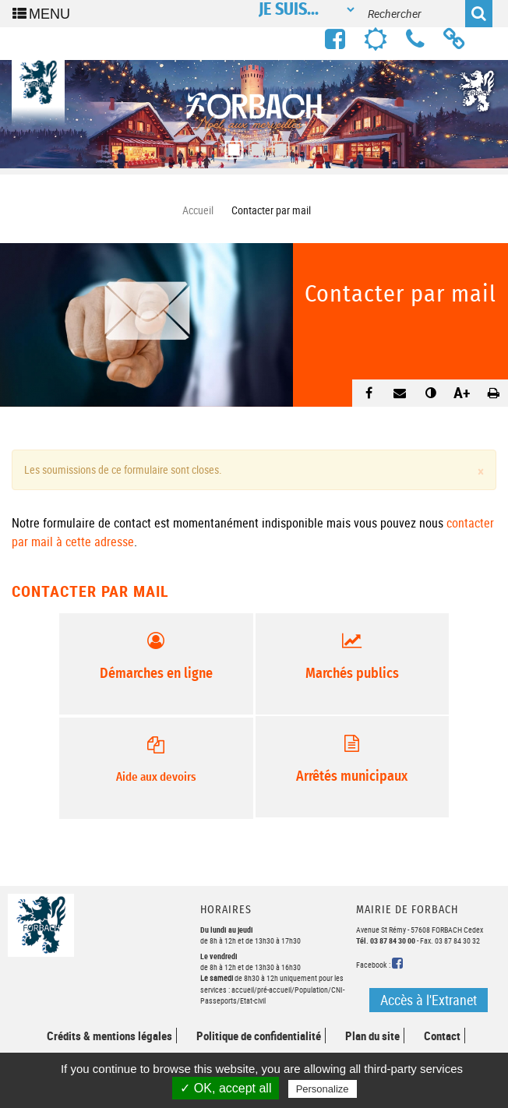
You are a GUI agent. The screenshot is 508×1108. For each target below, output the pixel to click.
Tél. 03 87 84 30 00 (385, 940)
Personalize (322, 1089)
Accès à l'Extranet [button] (428, 999)
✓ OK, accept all (225, 1088)
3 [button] (277, 145)
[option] (254, 114)
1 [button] (230, 145)
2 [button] (254, 145)
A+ (462, 392)
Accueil (197, 210)
